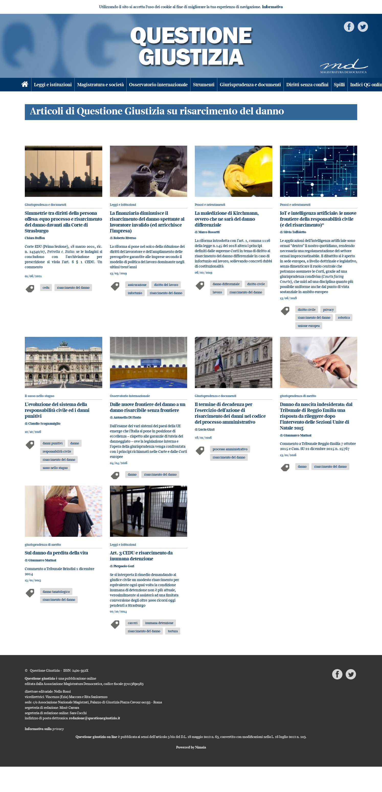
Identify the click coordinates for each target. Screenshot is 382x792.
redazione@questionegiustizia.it (94, 718)
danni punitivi (53, 443)
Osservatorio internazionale (158, 85)
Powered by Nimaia (191, 747)
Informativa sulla (44, 728)
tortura (173, 631)
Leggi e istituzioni (53, 85)
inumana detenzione (159, 623)
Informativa (272, 6)
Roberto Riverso (125, 238)
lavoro (217, 292)
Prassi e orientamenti (210, 205)
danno (74, 443)
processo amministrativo (230, 449)
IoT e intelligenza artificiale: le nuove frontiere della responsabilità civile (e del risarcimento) (318, 219)
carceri (133, 623)
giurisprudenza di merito (298, 396)
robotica (344, 317)
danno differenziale (226, 284)
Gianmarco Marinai (297, 435)
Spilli (339, 85)
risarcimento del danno (73, 287)
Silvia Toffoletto (295, 232)
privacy (328, 309)
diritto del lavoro (166, 285)
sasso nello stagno (55, 468)
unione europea (309, 326)
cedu (46, 287)
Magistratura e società (100, 85)
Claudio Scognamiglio (44, 423)
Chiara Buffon (35, 238)
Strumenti (204, 85)
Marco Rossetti (209, 232)
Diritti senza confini (307, 85)
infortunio (135, 293)
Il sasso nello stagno (39, 396)
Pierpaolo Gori (124, 566)
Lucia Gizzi (206, 429)
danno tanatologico (56, 592)
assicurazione (137, 285)
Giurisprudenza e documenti (250, 85)
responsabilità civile (57, 451)
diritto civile (256, 284)
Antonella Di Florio (127, 417)
